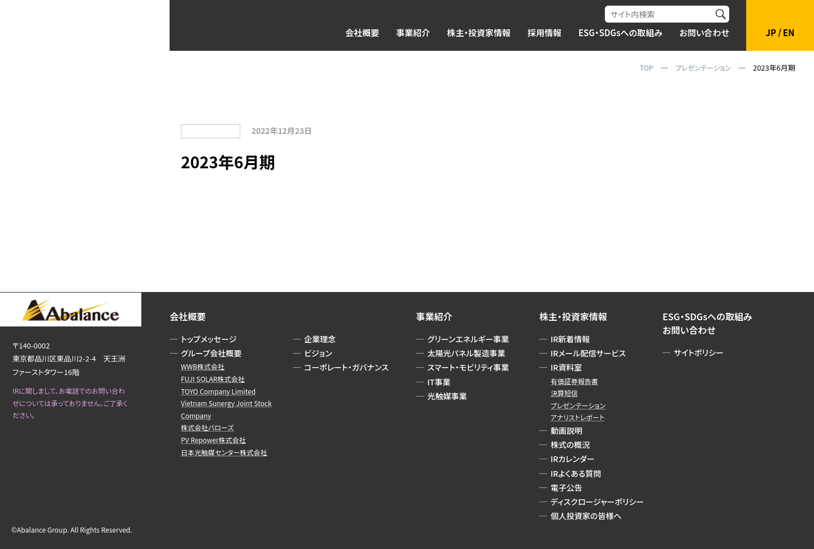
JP (771, 32)
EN (788, 32)
